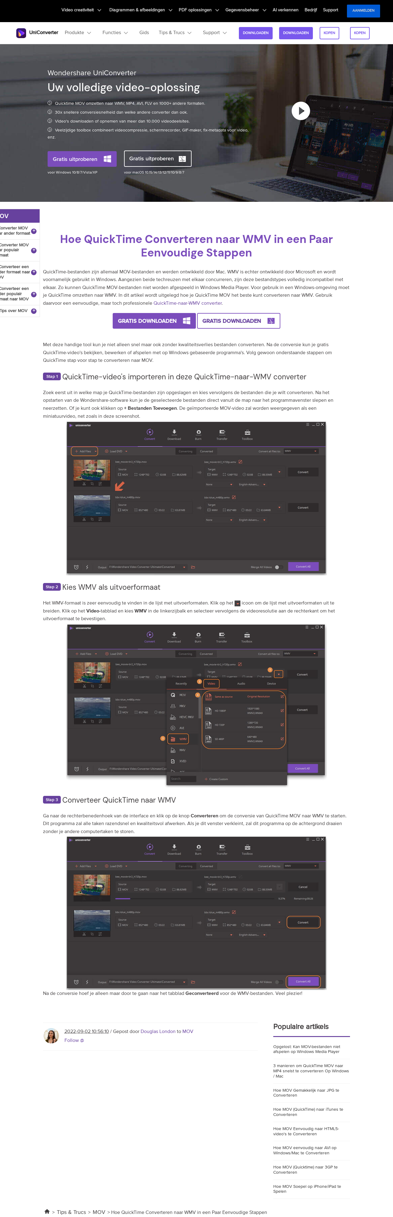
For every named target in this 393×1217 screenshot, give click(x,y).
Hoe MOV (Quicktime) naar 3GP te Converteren (305, 1170)
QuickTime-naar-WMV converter (188, 303)
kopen (328, 33)
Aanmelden (363, 11)
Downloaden (254, 33)
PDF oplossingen (205, 11)
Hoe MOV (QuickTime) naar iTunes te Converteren (308, 1112)
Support (330, 11)
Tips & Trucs (71, 1212)
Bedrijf (312, 11)
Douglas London (158, 1031)
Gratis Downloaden (147, 321)
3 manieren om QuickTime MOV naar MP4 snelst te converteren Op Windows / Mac (311, 1071)
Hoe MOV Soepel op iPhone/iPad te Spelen (307, 1189)
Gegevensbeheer (250, 11)
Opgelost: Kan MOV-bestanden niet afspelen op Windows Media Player (306, 1049)
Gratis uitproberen (75, 159)
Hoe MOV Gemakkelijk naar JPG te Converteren (306, 1093)
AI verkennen (288, 11)
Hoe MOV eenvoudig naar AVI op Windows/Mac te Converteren (305, 1150)
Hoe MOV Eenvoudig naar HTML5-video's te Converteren (306, 1131)
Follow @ (74, 1040)
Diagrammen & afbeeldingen (149, 11)
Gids (143, 32)
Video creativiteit (91, 11)
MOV (187, 1031)
